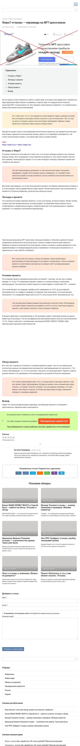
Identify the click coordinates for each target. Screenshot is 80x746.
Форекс (8, 695)
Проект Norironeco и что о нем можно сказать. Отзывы (56, 574)
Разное (8, 691)
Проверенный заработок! (54, 421)
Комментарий (7, 616)
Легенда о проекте (15, 80)
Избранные (9, 675)
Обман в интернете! (13, 683)
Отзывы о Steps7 (14, 76)
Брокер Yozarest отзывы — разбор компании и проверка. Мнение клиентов (58, 507)
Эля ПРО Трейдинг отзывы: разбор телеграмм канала (58, 539)
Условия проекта (15, 84)
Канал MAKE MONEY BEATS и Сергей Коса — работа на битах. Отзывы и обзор (20, 507)
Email (5, 605)
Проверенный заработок (15, 687)
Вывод (10, 91)
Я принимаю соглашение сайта (16, 613)
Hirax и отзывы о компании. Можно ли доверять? (20, 574)
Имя (4, 598)
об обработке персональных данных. (31, 613)
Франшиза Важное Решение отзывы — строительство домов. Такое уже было (18, 540)
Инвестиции (10, 679)
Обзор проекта (14, 87)
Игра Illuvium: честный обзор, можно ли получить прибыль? (29, 710)
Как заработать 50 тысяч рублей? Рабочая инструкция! (39, 741)
